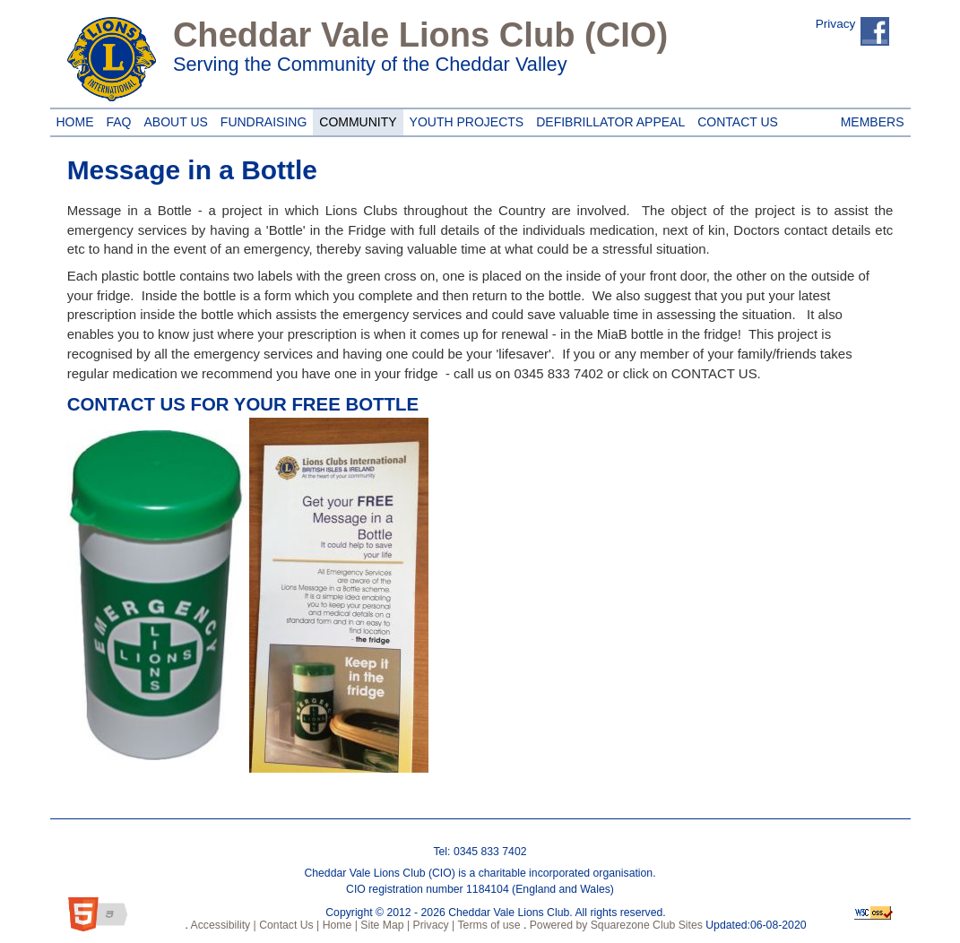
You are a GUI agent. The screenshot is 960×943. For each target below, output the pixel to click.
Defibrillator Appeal (607, 119)
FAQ (119, 119)
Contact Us (734, 119)
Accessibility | (222, 925)
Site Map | (384, 925)
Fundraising (260, 119)
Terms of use (487, 925)
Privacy (836, 23)
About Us (173, 119)
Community (354, 119)
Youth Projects (463, 119)
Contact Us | (288, 925)
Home (72, 119)
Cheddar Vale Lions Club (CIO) (420, 35)
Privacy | (432, 925)
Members (873, 119)
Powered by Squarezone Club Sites (616, 925)
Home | (338, 925)
